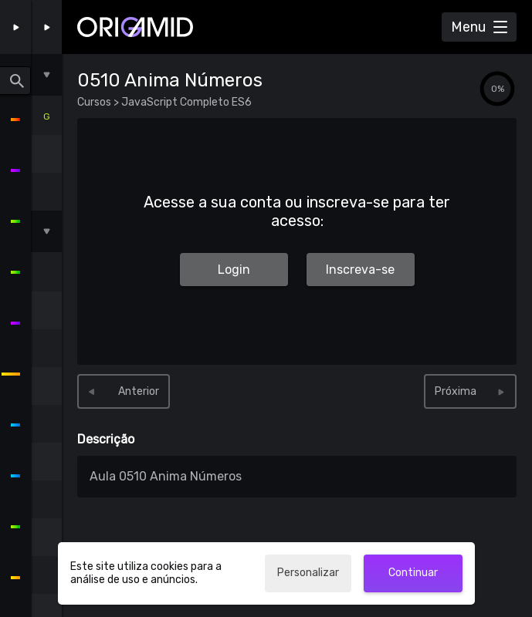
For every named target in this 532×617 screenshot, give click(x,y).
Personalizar (308, 572)
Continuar (413, 572)
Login (234, 269)
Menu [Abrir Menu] (468, 27)
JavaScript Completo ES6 (185, 102)
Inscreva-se (360, 269)
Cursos (95, 102)
